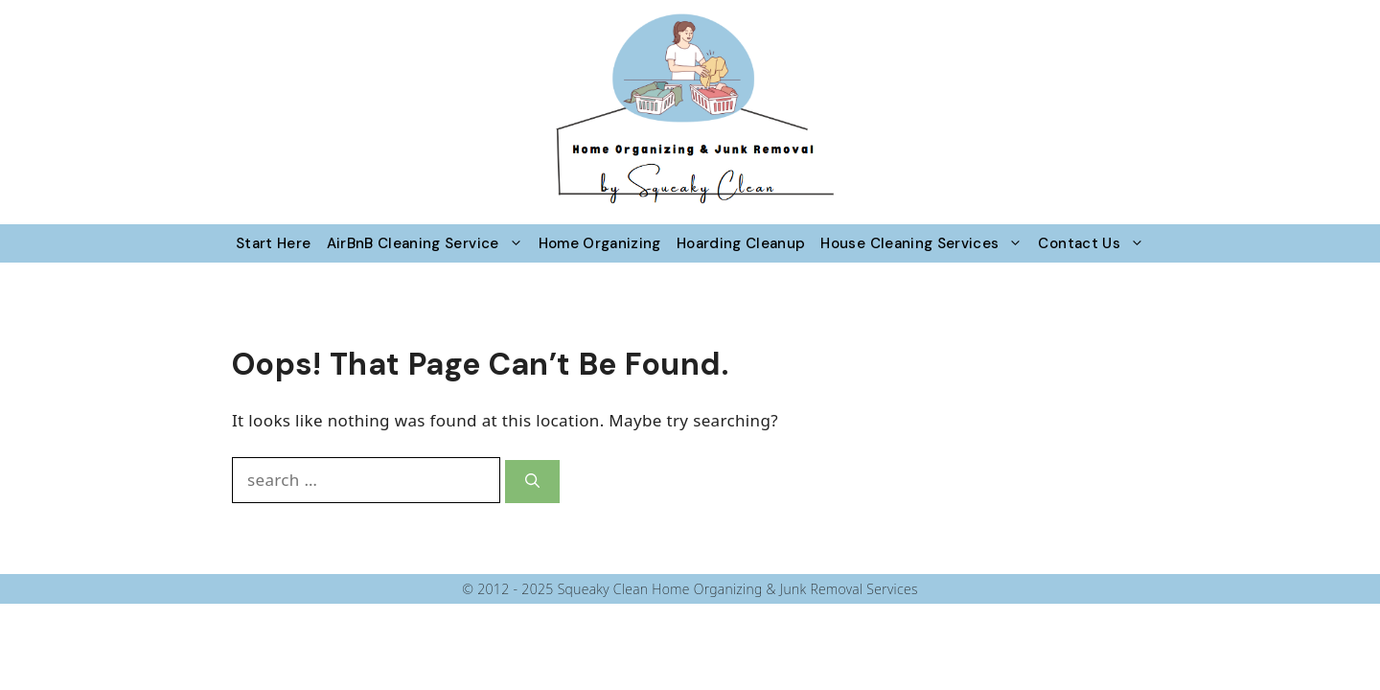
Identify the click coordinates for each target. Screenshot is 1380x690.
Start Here (273, 243)
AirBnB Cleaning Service (429, 243)
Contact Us (1095, 243)
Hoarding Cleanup (741, 243)
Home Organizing (600, 243)
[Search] (532, 481)
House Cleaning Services (925, 243)
